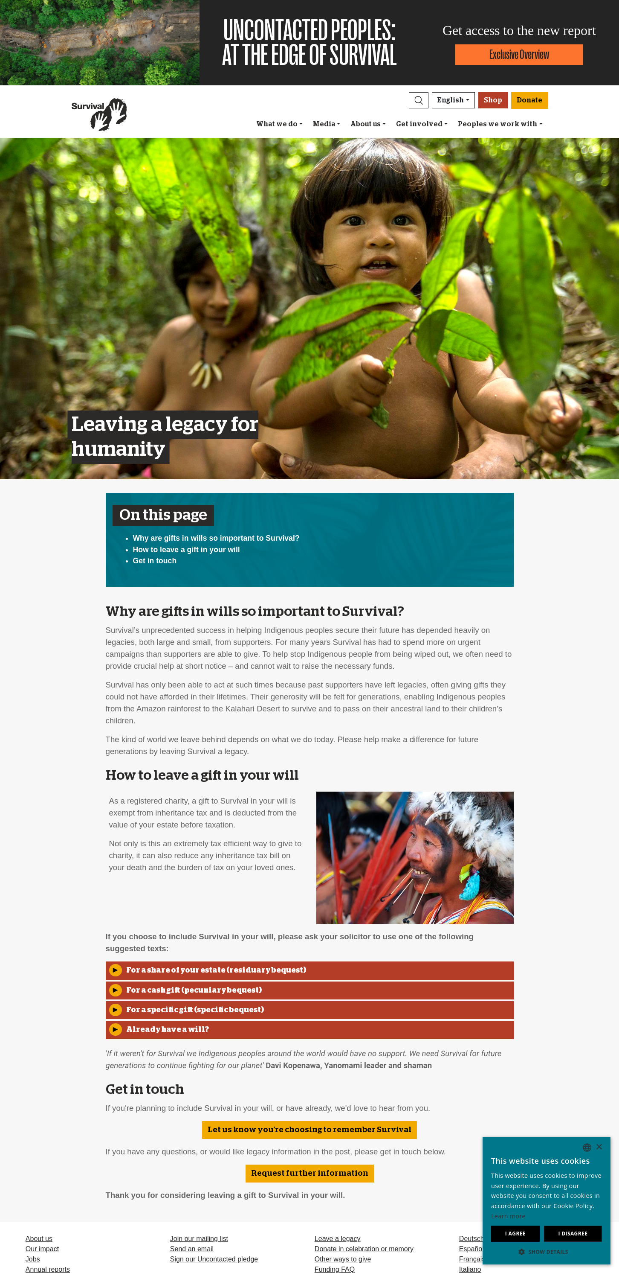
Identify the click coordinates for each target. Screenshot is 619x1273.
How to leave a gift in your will (186, 549)
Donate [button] (529, 100)
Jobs (33, 1259)
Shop (493, 100)
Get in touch (155, 560)
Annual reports (48, 1269)
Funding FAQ (335, 1269)
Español (471, 1249)
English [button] (450, 100)
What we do (277, 124)
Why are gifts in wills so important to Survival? (216, 538)
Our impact (42, 1249)
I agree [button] (515, 1233)
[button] (418, 100)
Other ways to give (343, 1259)
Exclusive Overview (519, 54)
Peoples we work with (497, 124)
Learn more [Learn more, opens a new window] (508, 1216)
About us (365, 124)
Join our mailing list (199, 1238)
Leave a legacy (338, 1238)
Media (324, 124)
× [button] (599, 1147)
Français (472, 1259)
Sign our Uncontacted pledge (214, 1259)
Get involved (419, 124)
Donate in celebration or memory (364, 1249)
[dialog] (546, 1200)
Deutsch (471, 1238)
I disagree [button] (572, 1233)
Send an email (192, 1249)
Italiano (470, 1269)
